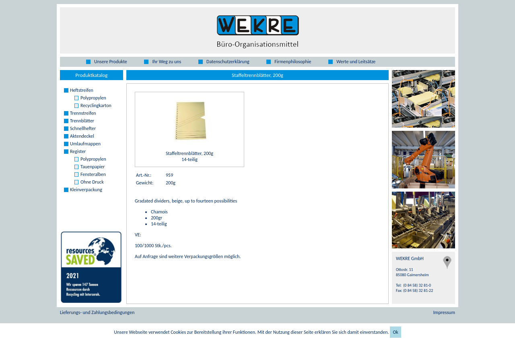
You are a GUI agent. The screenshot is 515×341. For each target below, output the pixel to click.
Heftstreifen (81, 90)
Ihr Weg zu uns (166, 61)
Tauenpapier (92, 166)
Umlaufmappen (85, 144)
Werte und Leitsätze (355, 61)
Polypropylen (93, 98)
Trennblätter (82, 121)
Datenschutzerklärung (227, 61)
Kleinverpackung (86, 189)
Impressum (444, 312)
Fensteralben (93, 174)
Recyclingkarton (95, 105)
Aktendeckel (82, 136)
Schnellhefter (83, 128)
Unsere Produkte (110, 61)
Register (78, 151)
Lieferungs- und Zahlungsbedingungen (97, 312)
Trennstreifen (83, 113)
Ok (395, 332)
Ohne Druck (92, 182)
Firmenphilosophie (292, 61)
